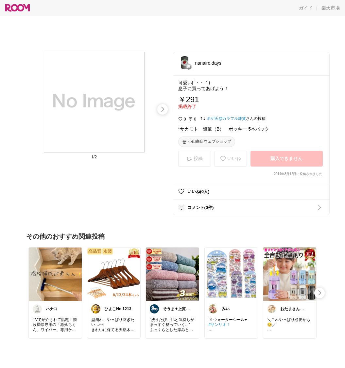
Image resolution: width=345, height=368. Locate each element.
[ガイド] (306, 8)
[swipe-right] (162, 109)
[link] (55, 274)
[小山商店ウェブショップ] (206, 141)
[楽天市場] (330, 8)
